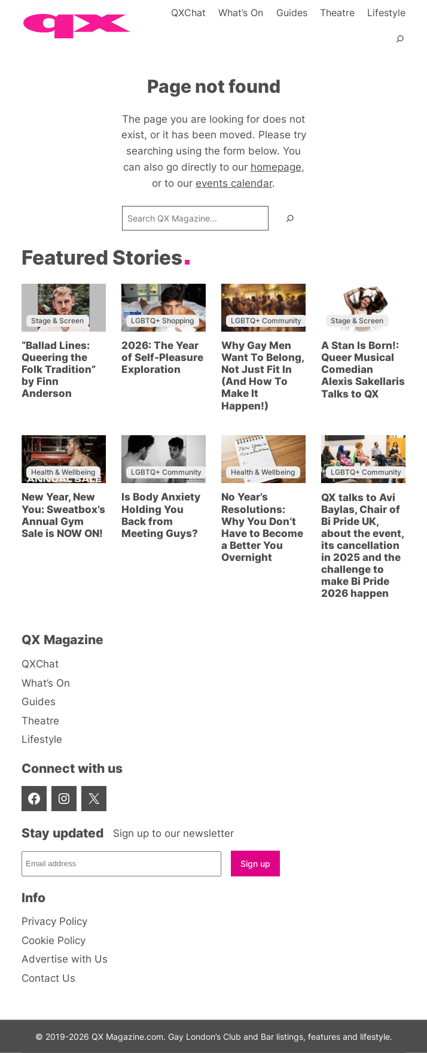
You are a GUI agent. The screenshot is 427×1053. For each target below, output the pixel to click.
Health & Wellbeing (63, 472)
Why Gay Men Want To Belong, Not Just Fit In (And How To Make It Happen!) (262, 375)
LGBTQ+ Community (266, 320)
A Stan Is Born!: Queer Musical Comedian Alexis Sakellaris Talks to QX (363, 369)
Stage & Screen (57, 320)
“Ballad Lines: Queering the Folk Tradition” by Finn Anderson (59, 369)
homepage (276, 167)
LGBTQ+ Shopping (162, 320)
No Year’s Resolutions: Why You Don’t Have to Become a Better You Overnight (262, 527)
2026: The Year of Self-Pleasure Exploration (162, 357)
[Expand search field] (400, 44)
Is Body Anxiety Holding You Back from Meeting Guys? (160, 515)
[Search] (290, 218)
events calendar (234, 183)
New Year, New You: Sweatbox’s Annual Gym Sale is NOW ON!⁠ (63, 515)
